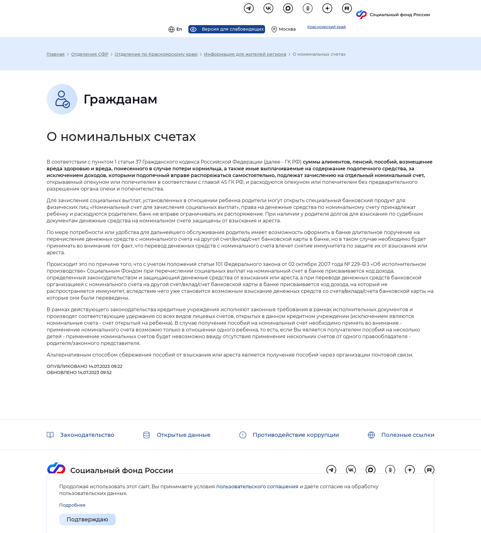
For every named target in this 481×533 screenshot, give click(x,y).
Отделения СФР (89, 55)
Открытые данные (183, 435)
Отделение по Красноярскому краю (156, 55)
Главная (56, 55)
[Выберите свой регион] (360, 11)
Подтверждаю (87, 519)
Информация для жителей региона (245, 55)
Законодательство (87, 435)
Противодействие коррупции (296, 435)
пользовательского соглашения (257, 487)
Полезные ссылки (407, 435)
